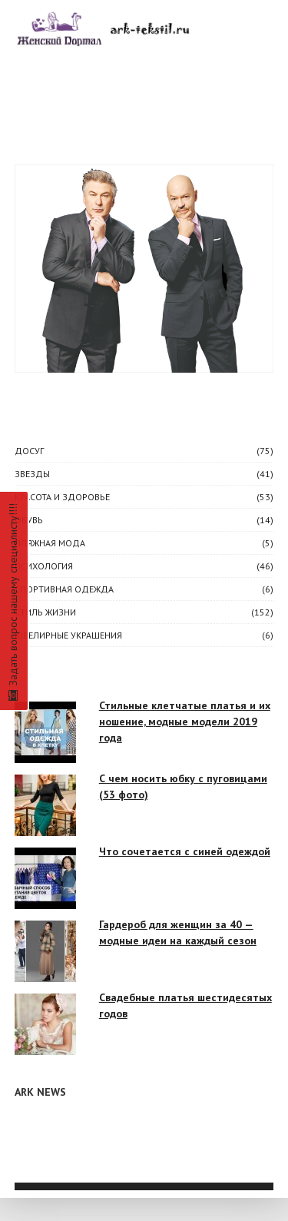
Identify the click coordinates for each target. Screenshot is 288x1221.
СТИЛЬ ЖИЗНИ (45, 612)
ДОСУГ (29, 450)
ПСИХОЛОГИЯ (44, 566)
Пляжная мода (50, 543)
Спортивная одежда (64, 589)
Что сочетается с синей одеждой (184, 851)
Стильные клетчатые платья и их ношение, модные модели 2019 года (184, 721)
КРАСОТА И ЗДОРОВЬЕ (62, 497)
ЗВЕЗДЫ (32, 473)
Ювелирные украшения (68, 635)
